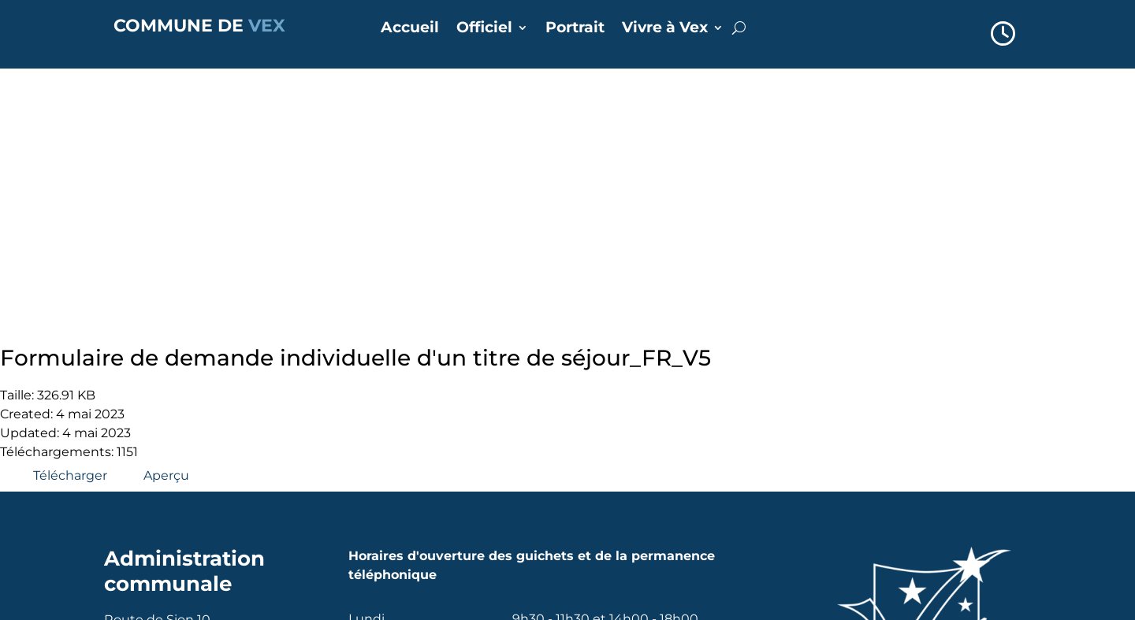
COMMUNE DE (199, 25)
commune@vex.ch (186, 443)
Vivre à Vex (665, 29)
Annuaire (404, 468)
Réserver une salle (435, 512)
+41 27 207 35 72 (178, 424)
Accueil (410, 29)
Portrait (575, 29)
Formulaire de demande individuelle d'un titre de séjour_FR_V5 (355, 81)
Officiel (484, 29)
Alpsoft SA (262, 606)
